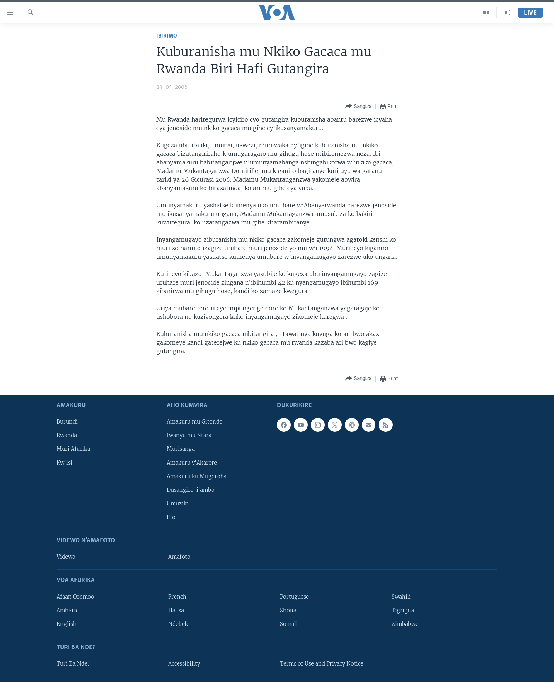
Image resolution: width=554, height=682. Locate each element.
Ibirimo (166, 36)
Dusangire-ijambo (190, 489)
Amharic (67, 610)
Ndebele (178, 624)
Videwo (66, 557)
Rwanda (67, 435)
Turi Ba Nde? (73, 664)
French (177, 596)
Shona (288, 610)
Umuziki (178, 503)
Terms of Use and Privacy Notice (321, 664)
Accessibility (184, 664)
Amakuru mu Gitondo (195, 422)
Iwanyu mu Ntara (189, 435)
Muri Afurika (73, 449)
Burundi (67, 422)
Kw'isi (64, 462)
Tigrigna (403, 610)
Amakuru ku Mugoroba (197, 476)
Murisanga (181, 449)
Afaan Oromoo (75, 596)
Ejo (171, 517)
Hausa (176, 610)
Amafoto (179, 557)
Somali (289, 624)
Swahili (401, 596)
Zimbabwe (405, 624)
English (67, 624)
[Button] (358, 106)
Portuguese (294, 596)
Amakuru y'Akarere (192, 462)
